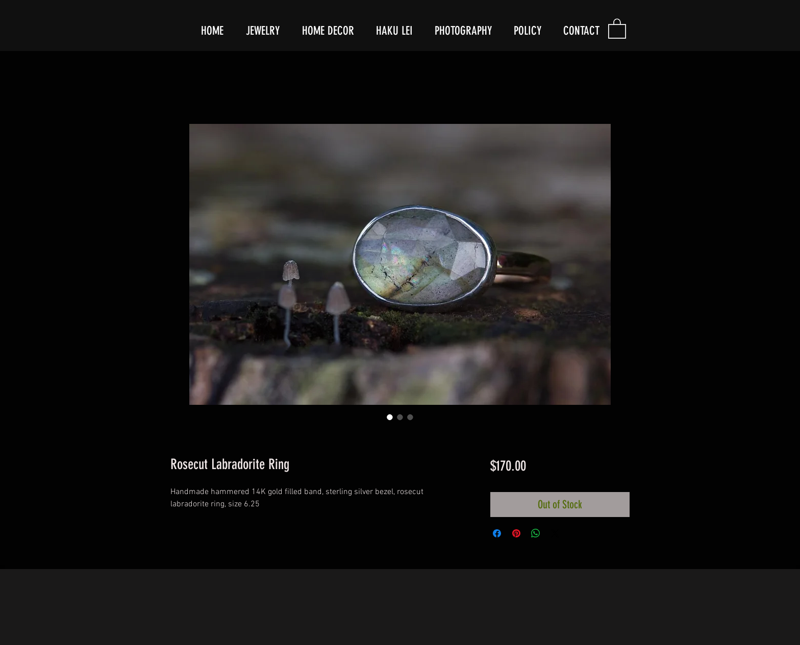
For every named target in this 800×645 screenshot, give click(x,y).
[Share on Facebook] (497, 533)
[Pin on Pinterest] (516, 533)
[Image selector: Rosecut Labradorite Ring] (390, 417)
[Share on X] (555, 533)
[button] (617, 28)
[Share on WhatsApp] (536, 533)
